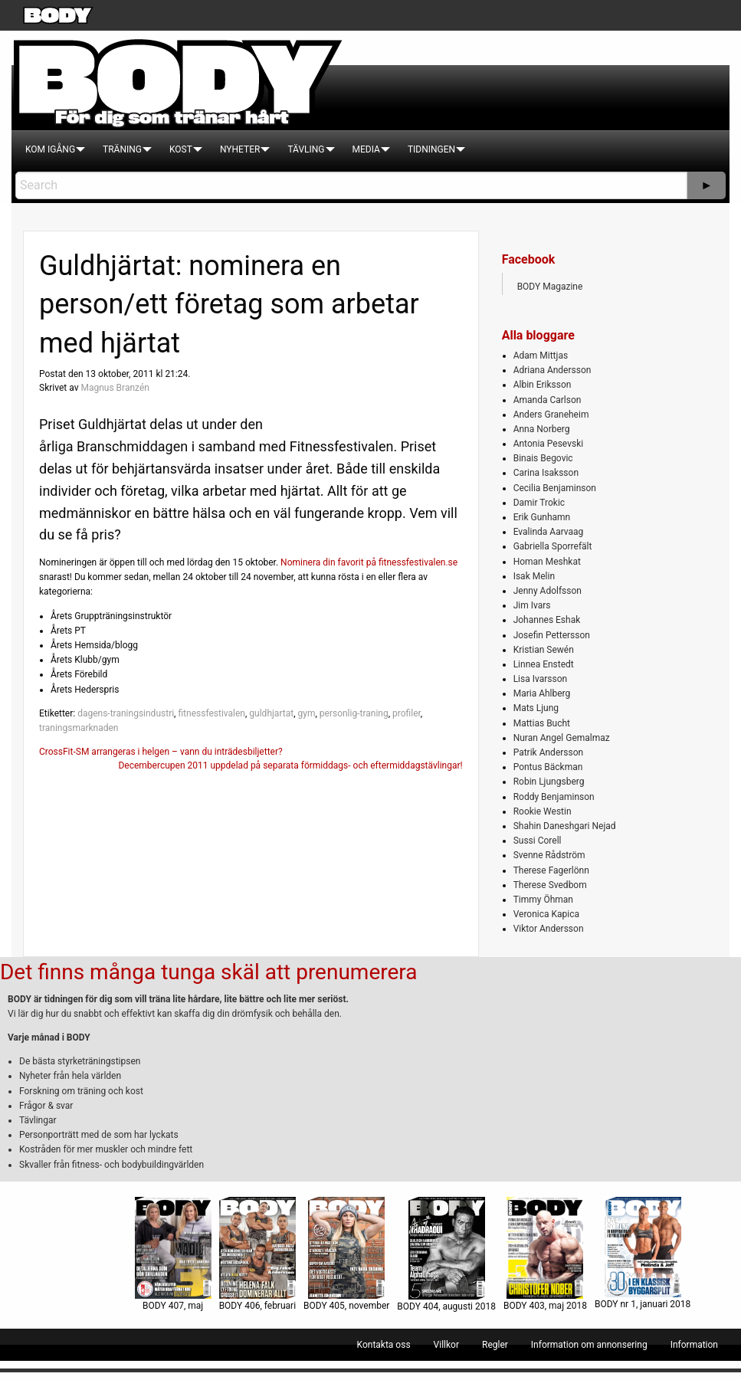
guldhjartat (271, 713)
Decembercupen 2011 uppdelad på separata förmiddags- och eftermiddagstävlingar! (290, 765)
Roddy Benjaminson (554, 797)
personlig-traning (354, 713)
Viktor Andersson (548, 928)
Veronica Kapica (546, 914)
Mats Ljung (536, 708)
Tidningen (431, 149)
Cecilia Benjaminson (554, 488)
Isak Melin (534, 576)
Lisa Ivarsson (540, 679)
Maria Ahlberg (542, 693)
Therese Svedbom (550, 885)
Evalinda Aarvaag (548, 531)
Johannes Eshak (547, 620)
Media (366, 149)
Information (694, 1344)
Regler (495, 1344)
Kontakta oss (384, 1344)
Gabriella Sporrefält (552, 546)
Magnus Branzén (114, 387)
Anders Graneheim (551, 414)
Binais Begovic (543, 458)
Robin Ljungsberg (549, 781)
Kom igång (50, 149)
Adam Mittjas (540, 355)
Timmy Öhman (543, 899)
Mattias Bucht (541, 723)
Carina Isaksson (546, 472)
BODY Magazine (550, 286)
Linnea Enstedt (543, 664)
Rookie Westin (542, 811)
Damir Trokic (539, 502)
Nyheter (240, 149)
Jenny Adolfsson (547, 590)
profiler (406, 713)
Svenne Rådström (549, 855)
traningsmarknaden (79, 728)
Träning (122, 149)
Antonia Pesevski (548, 443)
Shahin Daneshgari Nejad (564, 826)
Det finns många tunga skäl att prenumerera (208, 972)
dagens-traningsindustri (125, 713)
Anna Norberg (541, 429)
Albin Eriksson (542, 384)
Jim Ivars (532, 605)
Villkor (446, 1344)
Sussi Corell (537, 840)
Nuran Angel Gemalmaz (561, 738)
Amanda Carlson (547, 400)
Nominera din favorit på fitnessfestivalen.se (368, 562)
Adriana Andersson (552, 370)
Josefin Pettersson (551, 635)
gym (306, 713)
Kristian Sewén (543, 649)
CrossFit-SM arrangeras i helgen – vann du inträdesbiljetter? (161, 751)
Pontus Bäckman (548, 767)
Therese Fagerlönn (551, 870)
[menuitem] (50, 149)
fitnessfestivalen (211, 713)
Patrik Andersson (548, 752)
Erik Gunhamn (542, 517)
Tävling (305, 149)
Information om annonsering (589, 1344)
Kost (180, 149)
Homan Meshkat (547, 561)
